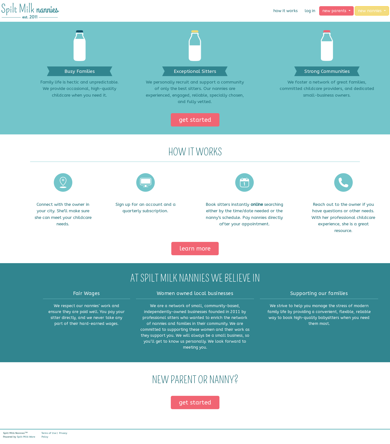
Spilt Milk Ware (26, 436)
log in (310, 10)
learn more (195, 248)
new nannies (370, 10)
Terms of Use (48, 433)
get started (195, 119)
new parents (335, 10)
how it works (285, 10)
